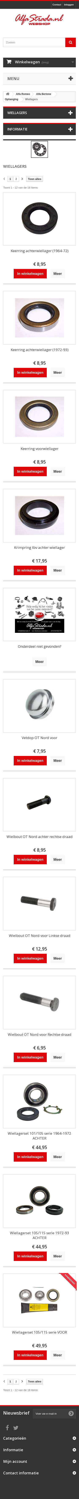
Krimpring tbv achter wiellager (39, 547)
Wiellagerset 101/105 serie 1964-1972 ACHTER (39, 1136)
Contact (56, 4)
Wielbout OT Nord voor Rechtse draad (39, 1034)
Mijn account (15, 1461)
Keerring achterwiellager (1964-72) (39, 250)
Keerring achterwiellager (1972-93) (39, 349)
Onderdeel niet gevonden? (39, 646)
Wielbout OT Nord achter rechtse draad (40, 836)
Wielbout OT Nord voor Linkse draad (39, 935)
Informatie (17, 129)
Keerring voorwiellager (39, 448)
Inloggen (69, 4)
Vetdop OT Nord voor (39, 737)
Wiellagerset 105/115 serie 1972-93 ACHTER (39, 1235)
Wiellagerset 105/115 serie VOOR (39, 1332)
